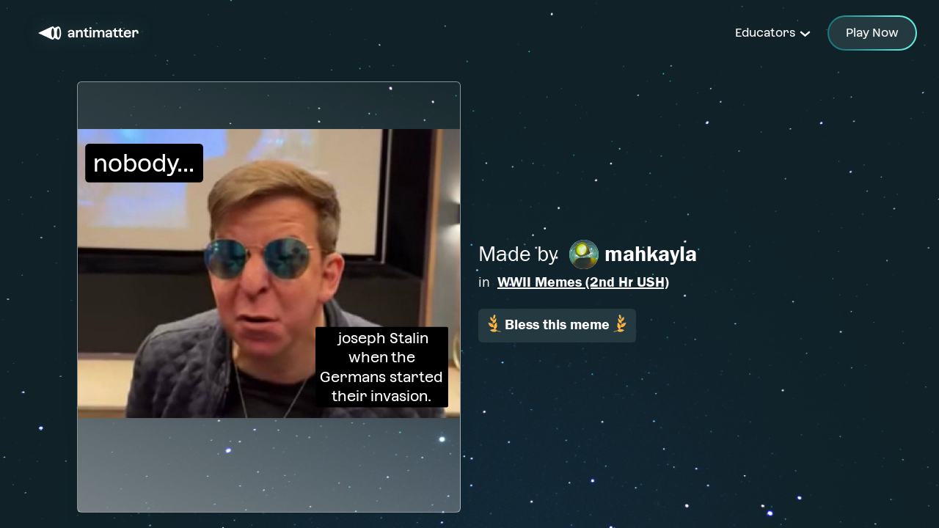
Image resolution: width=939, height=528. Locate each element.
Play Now (872, 33)
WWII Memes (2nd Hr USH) (583, 282)
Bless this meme (557, 324)
